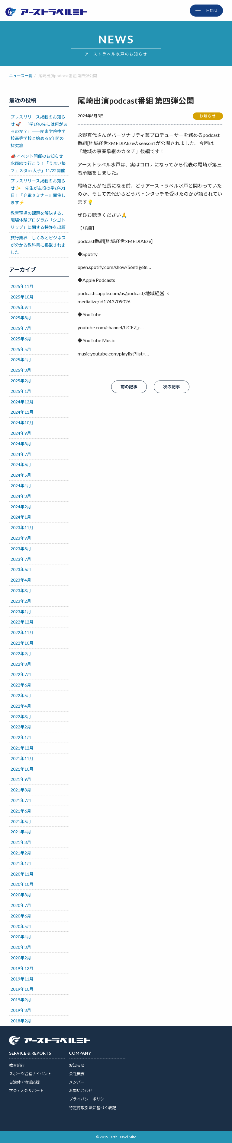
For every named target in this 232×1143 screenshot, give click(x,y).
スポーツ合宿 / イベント (30, 1073)
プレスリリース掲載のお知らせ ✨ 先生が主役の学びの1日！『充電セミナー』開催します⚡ (38, 191)
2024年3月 (21, 496)
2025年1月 (21, 391)
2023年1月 (21, 611)
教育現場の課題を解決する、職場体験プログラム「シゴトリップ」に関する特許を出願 (38, 220)
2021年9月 (21, 779)
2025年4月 (21, 359)
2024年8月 (21, 443)
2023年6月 (21, 569)
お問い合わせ (80, 1090)
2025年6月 (21, 338)
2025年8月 (21, 317)
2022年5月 (21, 695)
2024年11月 (22, 412)
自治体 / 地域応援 (24, 1082)
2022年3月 (21, 716)
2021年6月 (21, 810)
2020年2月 (21, 957)
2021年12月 (22, 747)
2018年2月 (21, 1020)
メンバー (77, 1082)
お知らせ (77, 1065)
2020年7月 (21, 905)
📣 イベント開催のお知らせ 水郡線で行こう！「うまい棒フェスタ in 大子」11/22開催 (40, 163)
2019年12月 (22, 968)
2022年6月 (21, 684)
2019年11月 (22, 978)
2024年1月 (21, 516)
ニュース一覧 (20, 75)
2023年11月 (22, 527)
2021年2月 (21, 852)
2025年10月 (22, 296)
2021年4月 (21, 831)
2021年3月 (21, 842)
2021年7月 (21, 800)
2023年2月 (21, 601)
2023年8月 (21, 548)
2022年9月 (21, 653)
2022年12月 (22, 621)
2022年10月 (22, 643)
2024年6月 (21, 464)
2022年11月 (22, 632)
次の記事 (171, 386)
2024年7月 (21, 454)
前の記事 (129, 386)
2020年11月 (22, 873)
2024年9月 (21, 433)
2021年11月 (22, 758)
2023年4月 (21, 580)
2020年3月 (21, 947)
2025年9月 (21, 307)
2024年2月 (21, 506)
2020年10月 (22, 884)
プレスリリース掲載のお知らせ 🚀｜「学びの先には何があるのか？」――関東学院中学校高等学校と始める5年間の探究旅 (39, 131)
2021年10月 (22, 769)
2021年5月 (21, 821)
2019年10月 (22, 989)
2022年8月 (21, 664)
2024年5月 (21, 475)
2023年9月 (21, 538)
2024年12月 (22, 401)
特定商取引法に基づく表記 (92, 1107)
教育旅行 (17, 1065)
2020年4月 (21, 936)
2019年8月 (21, 1010)
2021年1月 (21, 863)
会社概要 (77, 1073)
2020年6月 (21, 915)
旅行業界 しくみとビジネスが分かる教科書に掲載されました (38, 245)
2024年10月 (22, 422)
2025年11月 (22, 286)
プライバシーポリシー (88, 1099)
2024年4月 (21, 485)
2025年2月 (21, 380)
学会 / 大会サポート (26, 1090)
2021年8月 (21, 789)
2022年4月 (21, 706)
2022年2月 (21, 726)
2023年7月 (21, 559)
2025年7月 (21, 328)
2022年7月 (21, 674)
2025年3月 (21, 370)
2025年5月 (21, 349)
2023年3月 (21, 590)
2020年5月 (21, 926)
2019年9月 (21, 999)
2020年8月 (21, 894)
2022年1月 (21, 737)
